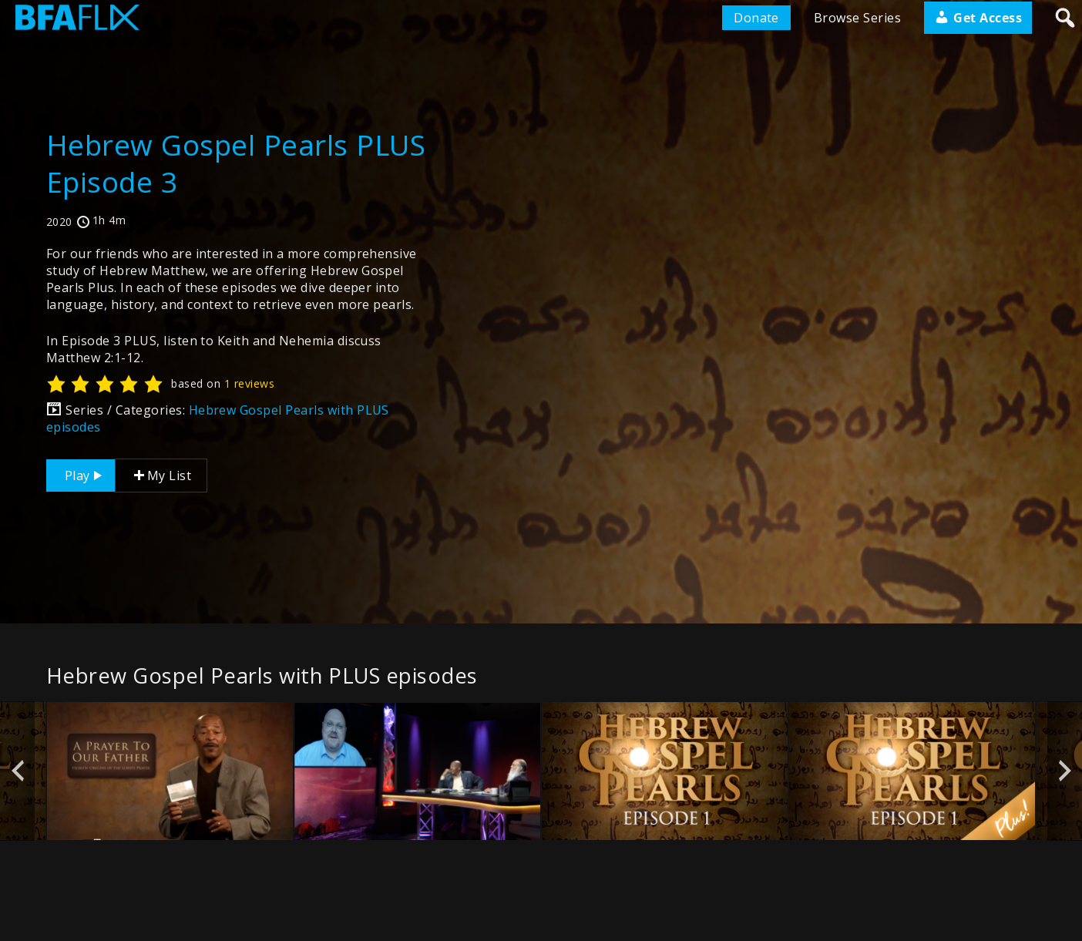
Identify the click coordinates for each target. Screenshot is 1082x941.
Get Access (978, 17)
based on (222, 383)
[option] (170, 771)
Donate (756, 17)
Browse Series (857, 17)
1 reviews (249, 383)
